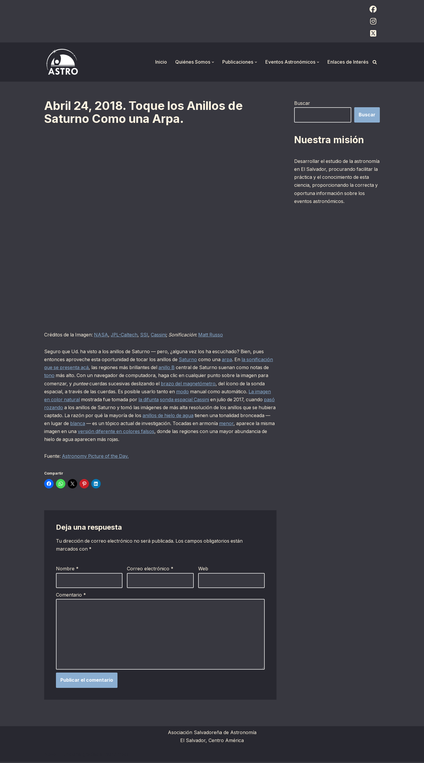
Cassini (161, 335)
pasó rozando (108, 408)
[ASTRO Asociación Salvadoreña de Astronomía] (62, 62)
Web (203, 569)
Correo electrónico (150, 569)
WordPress (116, 755)
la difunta (202, 400)
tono (84, 376)
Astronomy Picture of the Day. (96, 457)
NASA (102, 335)
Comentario (71, 595)
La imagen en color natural (102, 400)
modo (212, 392)
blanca (169, 424)
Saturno (190, 360)
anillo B (197, 368)
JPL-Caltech (126, 335)
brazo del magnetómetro (225, 384)
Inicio (161, 62)
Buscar (302, 103)
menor (99, 432)
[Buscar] (374, 62)
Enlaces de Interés (347, 62)
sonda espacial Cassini (239, 400)
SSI (146, 335)
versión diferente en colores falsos (223, 432)
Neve (50, 755)
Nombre (67, 569)
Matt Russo (214, 335)
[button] (213, 62)
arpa (230, 360)
